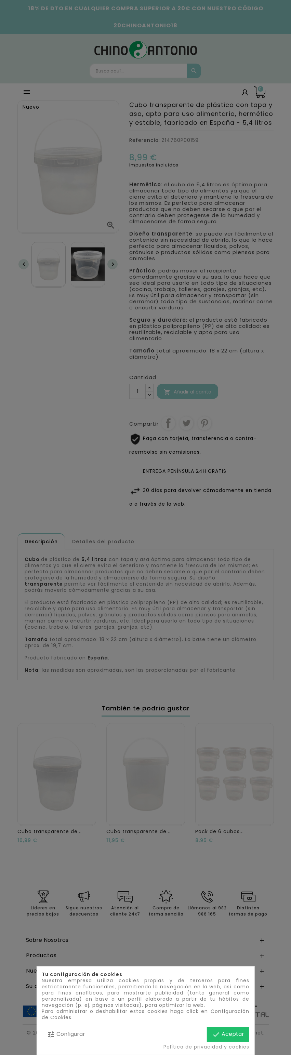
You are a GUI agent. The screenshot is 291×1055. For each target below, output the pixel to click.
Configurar (66, 1034)
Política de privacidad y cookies (206, 1047)
